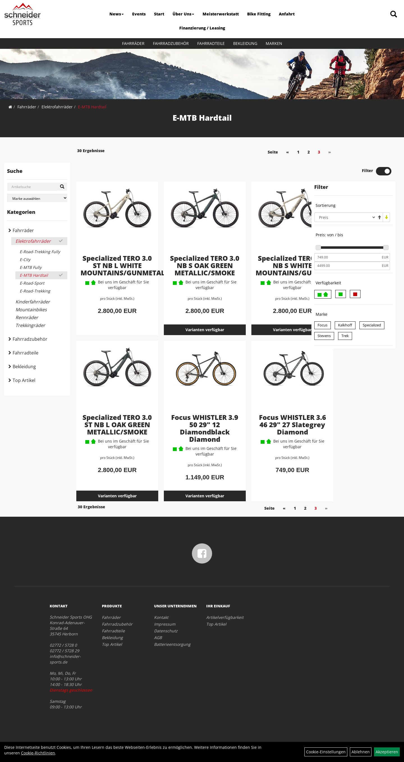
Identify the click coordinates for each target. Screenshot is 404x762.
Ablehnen (361, 751)
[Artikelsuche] (393, 14)
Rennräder (26, 317)
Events (139, 14)
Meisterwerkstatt (221, 14)
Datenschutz (166, 618)
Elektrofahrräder (57, 106)
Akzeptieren (387, 751)
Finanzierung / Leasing (202, 28)
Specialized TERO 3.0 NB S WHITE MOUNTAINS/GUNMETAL (278, 246)
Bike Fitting (258, 14)
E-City (25, 259)
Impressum (164, 611)
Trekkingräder (30, 325)
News (116, 14)
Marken (274, 43)
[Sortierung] (345, 198)
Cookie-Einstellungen (326, 751)
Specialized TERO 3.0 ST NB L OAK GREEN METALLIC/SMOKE (112, 415)
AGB (158, 624)
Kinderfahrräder (32, 302)
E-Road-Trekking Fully (40, 251)
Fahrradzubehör (171, 43)
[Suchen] (62, 187)
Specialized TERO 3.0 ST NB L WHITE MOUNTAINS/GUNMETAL (122, 246)
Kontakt (161, 604)
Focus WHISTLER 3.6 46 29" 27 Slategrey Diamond (268, 415)
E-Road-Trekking (35, 291)
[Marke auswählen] (37, 198)
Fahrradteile (211, 43)
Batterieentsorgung (172, 631)
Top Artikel (24, 380)
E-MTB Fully (31, 267)
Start (159, 14)
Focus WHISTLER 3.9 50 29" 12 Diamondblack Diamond (190, 415)
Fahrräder (133, 43)
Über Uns (183, 14)
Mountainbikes (31, 309)
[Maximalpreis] (347, 246)
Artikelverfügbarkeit (225, 604)
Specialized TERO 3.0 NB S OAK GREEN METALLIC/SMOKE (190, 249)
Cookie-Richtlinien (38, 753)
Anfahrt (287, 14)
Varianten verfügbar (190, 317)
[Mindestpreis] (347, 238)
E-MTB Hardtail (92, 106)
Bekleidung (245, 43)
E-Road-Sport (32, 283)
